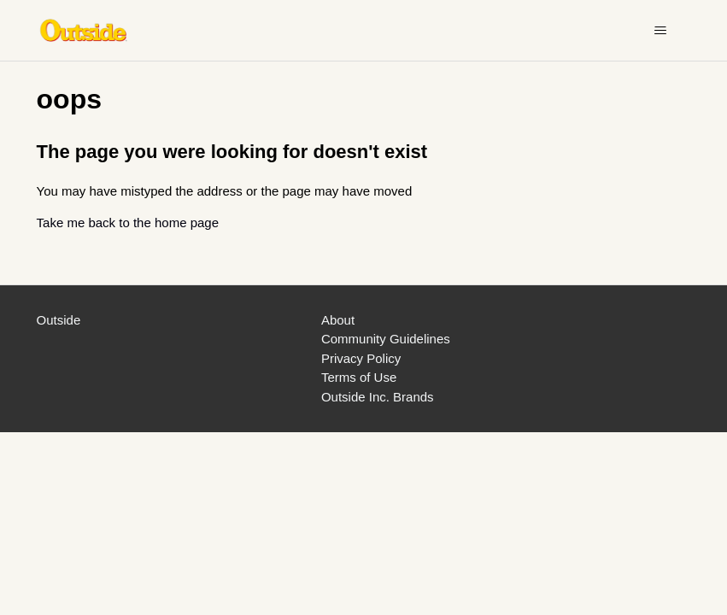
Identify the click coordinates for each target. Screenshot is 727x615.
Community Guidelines (385, 338)
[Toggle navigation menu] (660, 30)
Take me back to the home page (128, 222)
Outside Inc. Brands (377, 397)
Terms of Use (358, 377)
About (338, 320)
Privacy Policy (361, 358)
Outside (59, 320)
